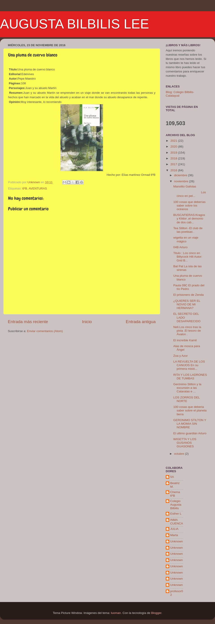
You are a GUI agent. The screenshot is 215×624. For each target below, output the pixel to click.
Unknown (176, 541)
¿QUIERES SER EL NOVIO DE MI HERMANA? (186, 304)
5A (172, 476)
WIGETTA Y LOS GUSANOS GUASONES (184, 442)
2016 (174, 170)
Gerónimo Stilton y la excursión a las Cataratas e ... (187, 388)
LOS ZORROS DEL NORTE (186, 399)
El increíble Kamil (185, 340)
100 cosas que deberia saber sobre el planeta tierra (190, 410)
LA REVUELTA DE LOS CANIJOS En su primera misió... (189, 365)
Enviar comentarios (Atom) (45, 331)
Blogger (156, 613)
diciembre (181, 175)
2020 (174, 146)
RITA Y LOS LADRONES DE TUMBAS (190, 376)
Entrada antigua (141, 321)
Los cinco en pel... (189, 194)
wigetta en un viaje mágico (185, 239)
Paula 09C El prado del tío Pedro (188, 287)
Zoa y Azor (180, 355)
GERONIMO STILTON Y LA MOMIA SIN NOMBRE (189, 423)
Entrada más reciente (28, 321)
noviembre (181, 181)
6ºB (24, 188)
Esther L (175, 513)
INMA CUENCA (176, 521)
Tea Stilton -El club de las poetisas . (188, 229)
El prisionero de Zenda (188, 294)
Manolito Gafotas (184, 186)
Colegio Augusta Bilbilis (175, 504)
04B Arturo (180, 247)
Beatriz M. (175, 484)
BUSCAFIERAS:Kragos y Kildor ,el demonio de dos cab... (189, 218)
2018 (174, 158)
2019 (174, 152)
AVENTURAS (38, 188)
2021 (174, 140)
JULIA (174, 529)
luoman (116, 613)
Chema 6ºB (175, 493)
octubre (179, 453)
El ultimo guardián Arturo (189, 433)
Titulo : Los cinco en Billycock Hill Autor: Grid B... (187, 256)
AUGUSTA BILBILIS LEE (74, 23)
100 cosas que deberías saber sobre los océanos (189, 205)
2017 (174, 164)
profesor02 (176, 592)
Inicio (87, 321)
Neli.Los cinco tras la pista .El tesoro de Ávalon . (187, 330)
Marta (174, 535)
